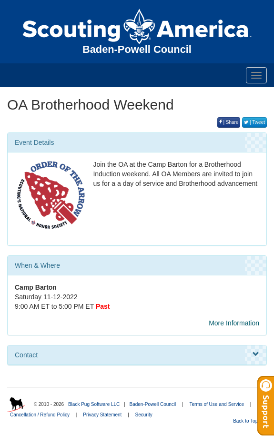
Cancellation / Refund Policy (40, 414)
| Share (229, 122)
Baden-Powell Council (152, 404)
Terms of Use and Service (217, 404)
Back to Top (248, 421)
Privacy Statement (102, 414)
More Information (234, 323)
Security (143, 414)
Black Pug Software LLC (94, 404)
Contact (137, 354)
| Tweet (254, 122)
